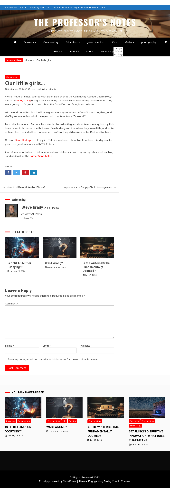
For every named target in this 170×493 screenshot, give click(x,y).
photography (148, 42)
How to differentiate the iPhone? (26, 187)
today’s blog (23, 100)
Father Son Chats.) (41, 156)
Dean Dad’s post (25, 140)
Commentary (51, 42)
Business (28, 42)
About (104, 7)
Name (9, 345)
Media (128, 42)
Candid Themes (121, 481)
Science (74, 51)
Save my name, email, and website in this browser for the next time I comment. (54, 359)
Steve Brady (32, 207)
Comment (11, 303)
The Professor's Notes (85, 22)
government (94, 42)
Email (47, 345)
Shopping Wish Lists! (40, 7)
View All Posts (31, 213)
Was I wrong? (54, 263)
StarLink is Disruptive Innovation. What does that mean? (147, 436)
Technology (110, 51)
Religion (58, 51)
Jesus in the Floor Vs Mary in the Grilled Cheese (75, 7)
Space (90, 51)
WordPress (69, 481)
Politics (72, 421)
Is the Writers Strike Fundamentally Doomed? (96, 266)
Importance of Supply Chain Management (88, 187)
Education (71, 42)
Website (85, 345)
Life (113, 42)
